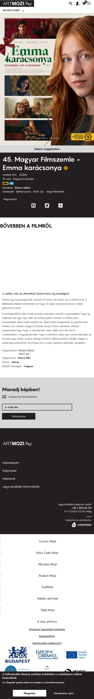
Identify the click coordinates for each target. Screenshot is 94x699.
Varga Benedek (55, 191)
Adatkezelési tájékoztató (47, 643)
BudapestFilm (47, 636)
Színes (15, 361)
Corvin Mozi (47, 541)
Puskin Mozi (47, 575)
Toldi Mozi (47, 610)
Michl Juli (38, 191)
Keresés (70, 3)
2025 (23, 174)
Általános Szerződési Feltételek (47, 629)
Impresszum (11, 462)
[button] (79, 3)
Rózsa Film (24, 357)
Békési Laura (23, 191)
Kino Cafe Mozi (47, 553)
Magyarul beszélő (23, 178)
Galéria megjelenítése (47, 148)
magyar (28, 366)
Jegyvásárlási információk (21, 486)
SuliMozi (47, 587)
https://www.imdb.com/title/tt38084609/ (6, 183)
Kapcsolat (10, 470)
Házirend (9, 478)
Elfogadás (29, 693)
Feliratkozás (19, 416)
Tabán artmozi (47, 598)
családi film (9, 174)
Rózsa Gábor (23, 187)
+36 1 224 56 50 (81, 507)
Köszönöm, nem (63, 693)
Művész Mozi (47, 564)
